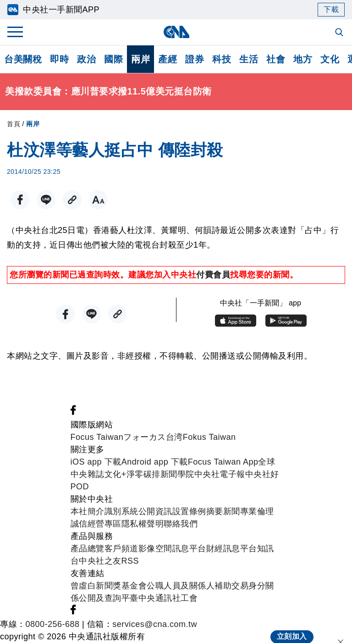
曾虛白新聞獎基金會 (109, 585)
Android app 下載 (154, 461)
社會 (275, 59)
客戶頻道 (121, 548)
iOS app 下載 (96, 461)
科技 (221, 59)
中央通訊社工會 (168, 598)
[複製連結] (72, 199)
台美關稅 (23, 59)
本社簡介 (87, 511)
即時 (59, 59)
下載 (331, 9)
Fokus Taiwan (209, 437)
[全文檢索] (340, 33)
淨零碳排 (143, 474)
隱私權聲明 (142, 523)
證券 (194, 59)
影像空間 (155, 548)
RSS (130, 560)
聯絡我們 (181, 523)
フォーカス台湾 (153, 437)
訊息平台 (189, 548)
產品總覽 (87, 548)
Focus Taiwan (97, 437)
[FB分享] (20, 199)
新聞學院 (177, 474)
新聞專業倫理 (248, 511)
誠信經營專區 (96, 523)
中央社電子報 (219, 474)
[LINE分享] (46, 199)
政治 (86, 59)
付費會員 (213, 274)
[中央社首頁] (176, 31)
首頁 (13, 123)
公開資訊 (155, 511)
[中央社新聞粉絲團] (73, 412)
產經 (167, 59)
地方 (302, 59)
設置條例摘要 (197, 511)
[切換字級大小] (98, 199)
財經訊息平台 (231, 548)
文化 (329, 59)
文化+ (115, 474)
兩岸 (140, 59)
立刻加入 (292, 628)
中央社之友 (100, 560)
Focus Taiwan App (223, 461)
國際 (113, 59)
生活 (248, 59)
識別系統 (121, 511)
